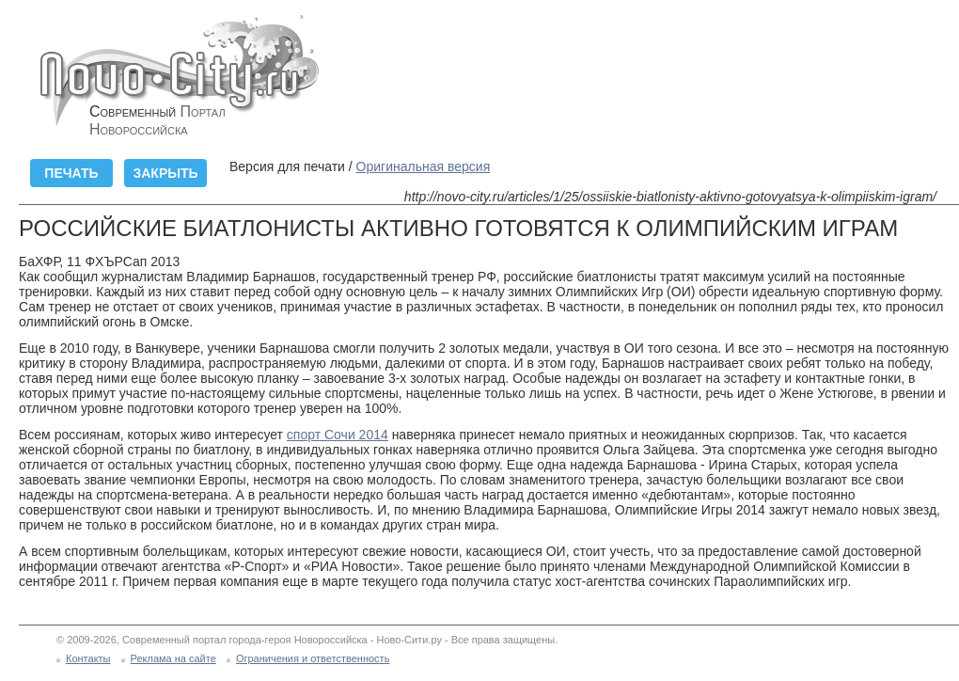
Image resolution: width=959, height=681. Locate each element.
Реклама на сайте (173, 658)
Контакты (88, 658)
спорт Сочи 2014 (337, 434)
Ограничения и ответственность (313, 658)
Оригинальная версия (423, 166)
